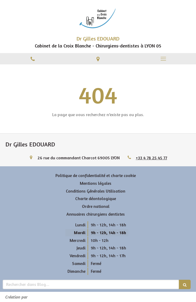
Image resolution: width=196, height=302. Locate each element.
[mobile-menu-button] (163, 58)
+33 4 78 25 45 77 (151, 157)
